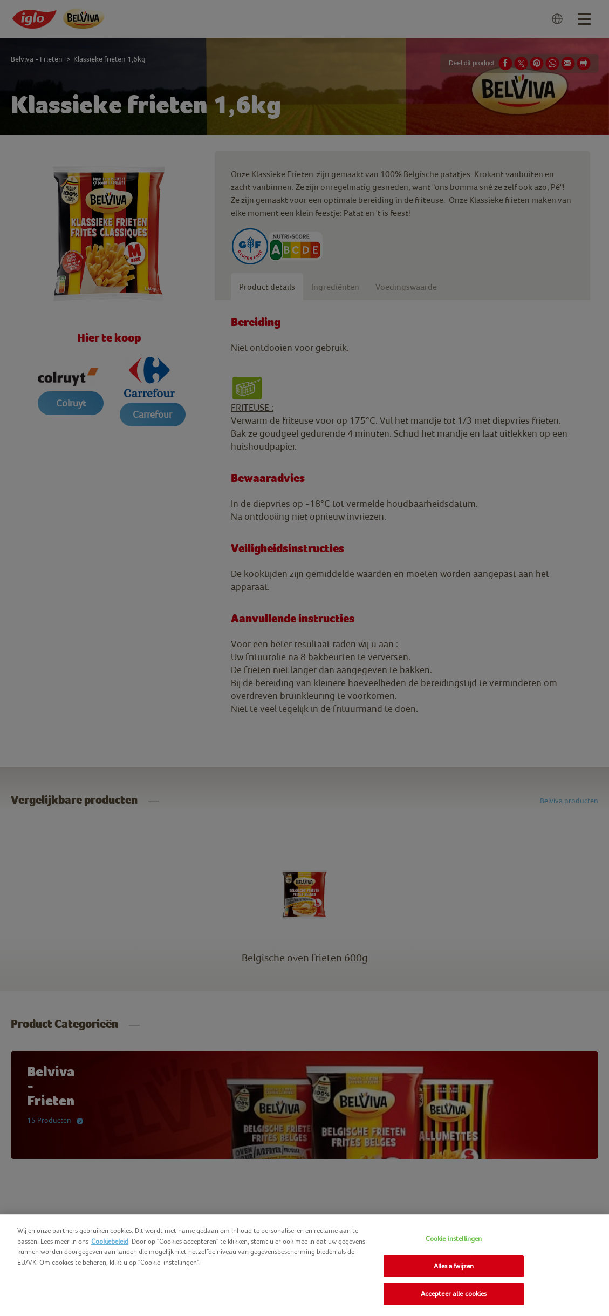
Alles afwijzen (454, 1266)
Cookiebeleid (109, 1241)
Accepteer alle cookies (454, 1294)
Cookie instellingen (454, 1238)
